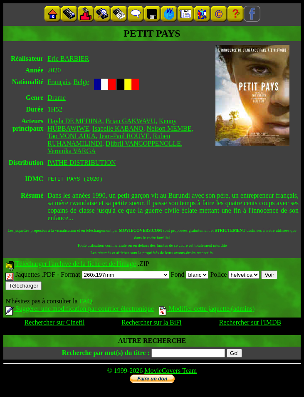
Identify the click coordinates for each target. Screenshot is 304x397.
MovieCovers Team (170, 371)
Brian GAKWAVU (131, 120)
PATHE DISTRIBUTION (81, 162)
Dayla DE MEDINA (74, 120)
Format (115, 275)
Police (235, 275)
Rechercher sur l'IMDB (250, 323)
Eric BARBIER (68, 58)
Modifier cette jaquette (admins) (207, 309)
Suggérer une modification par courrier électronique (79, 309)
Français (58, 81)
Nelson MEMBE (169, 128)
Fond (190, 275)
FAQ (85, 302)
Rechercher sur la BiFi (151, 323)
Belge (81, 81)
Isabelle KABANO (117, 128)
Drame (56, 97)
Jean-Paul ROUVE (124, 135)
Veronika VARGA (71, 150)
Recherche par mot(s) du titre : (106, 353)
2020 (54, 70)
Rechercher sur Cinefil (55, 323)
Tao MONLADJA (71, 135)
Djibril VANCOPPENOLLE (143, 143)
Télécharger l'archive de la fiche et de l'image (75, 264)
